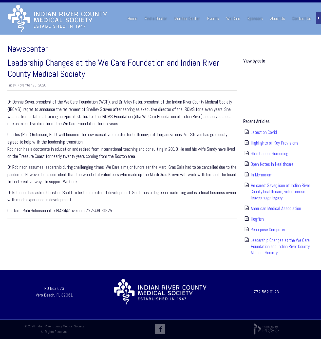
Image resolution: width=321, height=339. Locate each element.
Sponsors (255, 18)
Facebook (160, 329)
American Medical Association (276, 208)
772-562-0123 (266, 292)
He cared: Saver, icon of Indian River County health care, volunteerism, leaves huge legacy (280, 191)
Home (132, 18)
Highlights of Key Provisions (274, 143)
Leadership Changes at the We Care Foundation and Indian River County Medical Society (280, 246)
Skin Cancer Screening (269, 153)
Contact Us (301, 18)
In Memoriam (261, 175)
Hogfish (257, 219)
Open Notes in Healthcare (272, 164)
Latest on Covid (264, 132)
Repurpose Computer (268, 230)
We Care (233, 18)
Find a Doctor (156, 18)
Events (213, 18)
